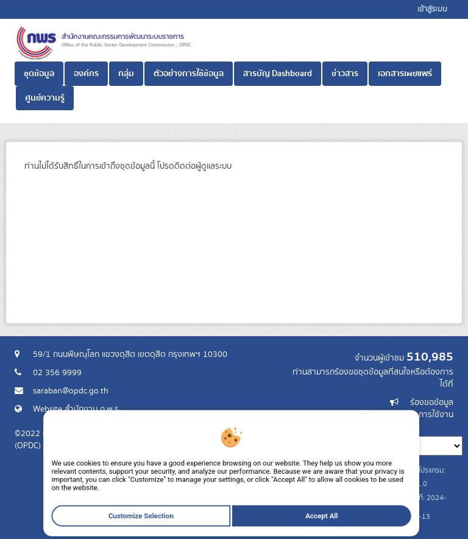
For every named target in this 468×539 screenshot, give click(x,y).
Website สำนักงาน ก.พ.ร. (77, 409)
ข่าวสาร (345, 73)
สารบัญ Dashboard (277, 73)
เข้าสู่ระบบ (432, 9)
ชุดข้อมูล (39, 73)
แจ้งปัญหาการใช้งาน (418, 415)
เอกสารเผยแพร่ (405, 73)
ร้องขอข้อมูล (431, 402)
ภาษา (282, 427)
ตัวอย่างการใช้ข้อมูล (189, 73)
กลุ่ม (126, 73)
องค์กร (86, 73)
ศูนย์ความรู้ (45, 98)
